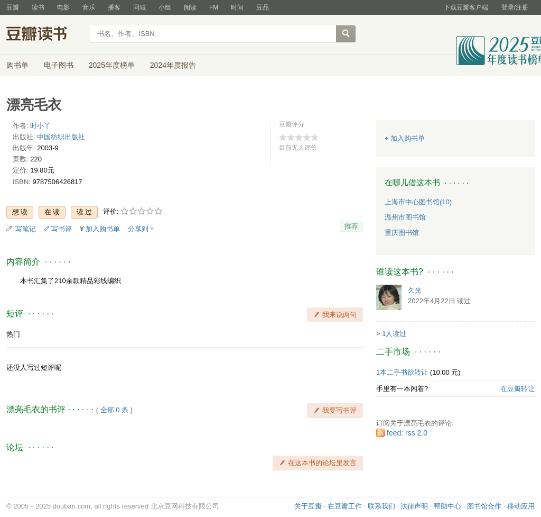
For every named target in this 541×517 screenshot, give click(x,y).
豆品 (262, 7)
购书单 (17, 65)
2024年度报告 (173, 65)
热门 (13, 334)
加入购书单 (103, 229)
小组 (164, 7)
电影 (63, 7)
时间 (237, 7)
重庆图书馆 (402, 233)
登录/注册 (514, 7)
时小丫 (40, 126)
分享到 (138, 229)
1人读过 (394, 334)
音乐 (88, 7)
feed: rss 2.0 (407, 433)
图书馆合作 (484, 506)
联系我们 (381, 506)
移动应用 (521, 506)
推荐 (351, 226)
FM (213, 7)
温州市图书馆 (405, 217)
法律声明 (414, 506)
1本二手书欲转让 (402, 372)
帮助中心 (447, 506)
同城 (139, 7)
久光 (415, 290)
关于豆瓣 (308, 506)
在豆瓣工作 (345, 506)
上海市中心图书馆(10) (418, 202)
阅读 (190, 7)
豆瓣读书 (44, 35)
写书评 (61, 229)
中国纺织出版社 (61, 137)
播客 (114, 7)
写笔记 (25, 229)
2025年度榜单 (112, 65)
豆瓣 (12, 7)
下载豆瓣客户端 (466, 7)
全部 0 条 (114, 410)
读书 (38, 7)
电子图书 (58, 65)
